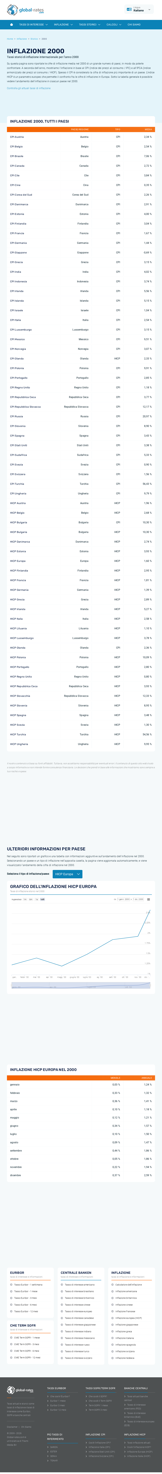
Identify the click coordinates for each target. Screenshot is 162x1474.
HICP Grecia (17, 599)
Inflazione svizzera (123, 1351)
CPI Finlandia (18, 223)
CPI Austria (17, 136)
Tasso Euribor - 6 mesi (23, 1305)
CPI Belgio (16, 146)
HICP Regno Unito (21, 676)
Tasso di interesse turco (75, 1351)
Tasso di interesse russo (75, 1344)
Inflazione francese (123, 1311)
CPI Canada (17, 165)
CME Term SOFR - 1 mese (25, 1337)
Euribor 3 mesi (56, 1405)
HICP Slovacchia (20, 695)
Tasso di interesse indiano (76, 1331)
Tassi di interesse (33, 24)
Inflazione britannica (124, 1298)
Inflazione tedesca (122, 1358)
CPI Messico (17, 339)
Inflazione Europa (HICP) (138, 1451)
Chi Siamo (134, 24)
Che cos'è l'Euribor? (58, 1396)
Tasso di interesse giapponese (78, 1324)
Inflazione (63, 24)
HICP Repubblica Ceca (23, 686)
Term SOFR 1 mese (97, 1405)
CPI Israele (16, 310)
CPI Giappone (18, 252)
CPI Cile (15, 175)
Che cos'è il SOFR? (96, 1396)
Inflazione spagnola (123, 1344)
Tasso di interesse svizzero (76, 1358)
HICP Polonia (18, 657)
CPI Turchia (17, 483)
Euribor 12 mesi (56, 1410)
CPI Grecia (16, 262)
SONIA (52, 1456)
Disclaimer (12, 1427)
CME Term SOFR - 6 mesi (24, 1351)
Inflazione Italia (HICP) (137, 1456)
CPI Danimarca (19, 204)
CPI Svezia (16, 464)
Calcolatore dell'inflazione (126, 1284)
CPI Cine (15, 185)
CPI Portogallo (18, 377)
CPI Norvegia (18, 348)
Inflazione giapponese (124, 1324)
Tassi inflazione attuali (137, 1442)
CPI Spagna (17, 435)
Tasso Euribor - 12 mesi (24, 1311)
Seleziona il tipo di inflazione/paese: (28, 873)
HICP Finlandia (19, 570)
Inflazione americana (124, 1291)
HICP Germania (19, 589)
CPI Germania (18, 242)
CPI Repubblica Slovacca (25, 406)
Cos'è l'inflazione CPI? (98, 1442)
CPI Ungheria (18, 493)
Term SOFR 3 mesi (96, 1410)
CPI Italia (15, 320)
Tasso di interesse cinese (75, 1305)
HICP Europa (18, 560)
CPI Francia (17, 233)
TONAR (52, 1460)
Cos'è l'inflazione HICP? (137, 1447)
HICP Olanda (17, 647)
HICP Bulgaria (18, 522)
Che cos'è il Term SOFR (99, 1401)
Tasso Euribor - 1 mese (23, 1291)
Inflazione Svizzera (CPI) (100, 1456)
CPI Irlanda (17, 291)
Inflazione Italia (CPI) (98, 1447)
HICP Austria (18, 503)
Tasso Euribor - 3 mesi (23, 1298)
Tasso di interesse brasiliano (77, 1291)
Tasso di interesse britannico (77, 1298)
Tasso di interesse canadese (77, 1318)
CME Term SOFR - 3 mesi (24, 1344)
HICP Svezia (17, 724)
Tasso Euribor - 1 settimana (26, 1284)
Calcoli (114, 24)
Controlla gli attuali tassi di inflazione (28, 88)
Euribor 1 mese (56, 1401)
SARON (52, 1447)
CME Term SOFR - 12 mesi (25, 1357)
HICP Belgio (17, 512)
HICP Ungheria (19, 744)
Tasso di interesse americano (78, 1284)
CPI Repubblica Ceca (23, 397)
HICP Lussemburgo (22, 638)
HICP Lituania (18, 628)
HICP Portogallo (19, 667)
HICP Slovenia (18, 705)
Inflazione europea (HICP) (126, 1318)
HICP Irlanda (17, 609)
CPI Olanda (17, 358)
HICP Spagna (18, 715)
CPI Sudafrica (18, 454)
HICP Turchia (18, 734)
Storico (34, 39)
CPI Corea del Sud (21, 194)
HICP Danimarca (20, 541)
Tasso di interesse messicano (78, 1338)
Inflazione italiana (122, 1338)
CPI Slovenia (17, 426)
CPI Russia (16, 416)
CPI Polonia (17, 368)
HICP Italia (16, 618)
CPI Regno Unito (20, 387)
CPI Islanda (17, 300)
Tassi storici (89, 24)
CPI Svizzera (17, 474)
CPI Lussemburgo (21, 329)
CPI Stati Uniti (18, 445)
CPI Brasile (16, 156)
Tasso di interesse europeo (76, 1311)
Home (10, 39)
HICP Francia (18, 580)
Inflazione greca (121, 1331)
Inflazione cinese (122, 1305)
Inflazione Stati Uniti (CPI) (100, 1451)
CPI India (15, 271)
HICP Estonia (18, 551)
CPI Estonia (17, 214)
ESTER (52, 1451)
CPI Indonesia (18, 281)
